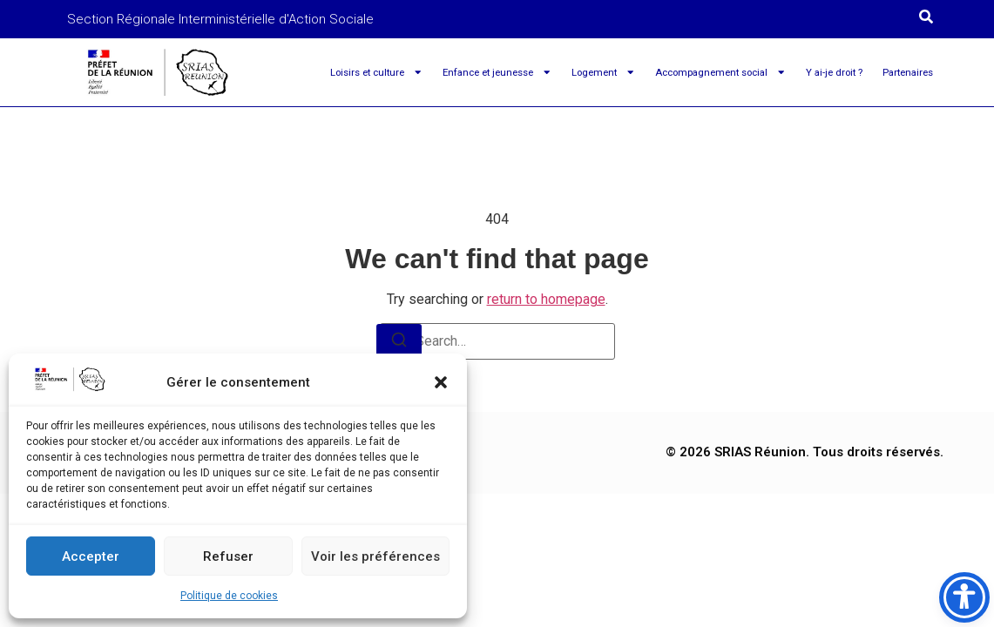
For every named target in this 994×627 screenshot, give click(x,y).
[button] (441, 382)
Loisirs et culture (376, 71)
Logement (603, 71)
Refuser (228, 556)
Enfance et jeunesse (497, 71)
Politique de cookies (229, 596)
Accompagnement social (720, 71)
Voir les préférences (375, 556)
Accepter (90, 556)
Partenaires (907, 72)
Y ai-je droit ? (834, 72)
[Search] (399, 342)
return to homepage (546, 299)
